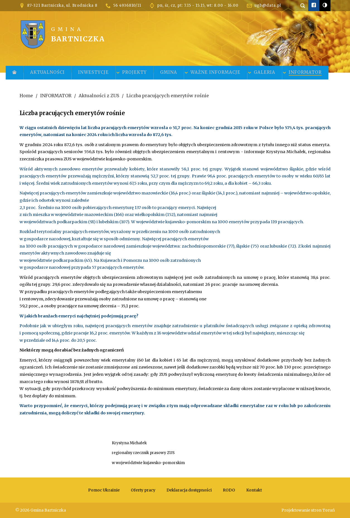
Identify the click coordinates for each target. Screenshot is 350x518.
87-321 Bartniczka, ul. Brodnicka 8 (62, 5)
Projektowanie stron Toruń (308, 510)
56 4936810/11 (127, 5)
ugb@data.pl (267, 5)
